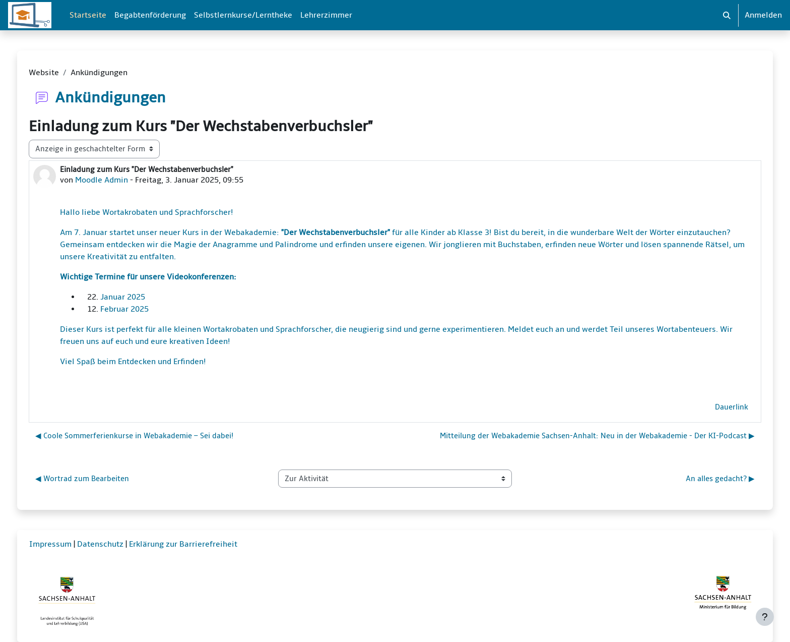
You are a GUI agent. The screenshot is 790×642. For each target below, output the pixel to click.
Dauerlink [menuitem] (731, 407)
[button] (726, 15)
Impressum (50, 544)
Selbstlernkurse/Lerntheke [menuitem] (243, 15)
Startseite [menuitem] (88, 15)
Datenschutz (100, 544)
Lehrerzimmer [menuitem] (326, 15)
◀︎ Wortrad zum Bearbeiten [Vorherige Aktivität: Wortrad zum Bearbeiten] (82, 478)
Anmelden (763, 15)
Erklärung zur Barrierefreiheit (183, 544)
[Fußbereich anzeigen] (765, 617)
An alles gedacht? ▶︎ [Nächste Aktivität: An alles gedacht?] (720, 478)
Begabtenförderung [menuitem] (150, 15)
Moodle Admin (101, 180)
